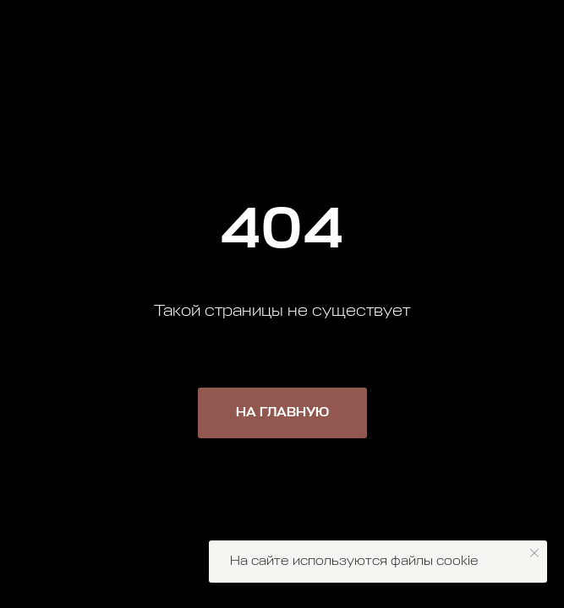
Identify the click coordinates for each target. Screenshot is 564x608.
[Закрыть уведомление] (534, 553)
